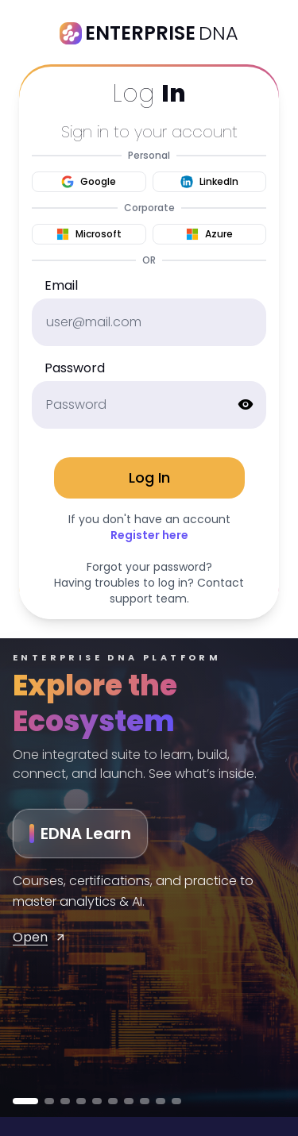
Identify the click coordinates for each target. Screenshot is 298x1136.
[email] (149, 322)
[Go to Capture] (160, 1101)
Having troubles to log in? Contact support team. (149, 591)
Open (40, 937)
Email (61, 285)
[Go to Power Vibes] (113, 1101)
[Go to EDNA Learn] (25, 1101)
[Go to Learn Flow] (97, 1101)
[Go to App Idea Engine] (144, 1101)
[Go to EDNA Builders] (65, 1101)
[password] (149, 405)
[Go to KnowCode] (81, 1101)
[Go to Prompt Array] (129, 1101)
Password (75, 368)
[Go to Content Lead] (176, 1101)
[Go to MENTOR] (49, 1101)
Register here (149, 535)
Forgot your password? (149, 567)
